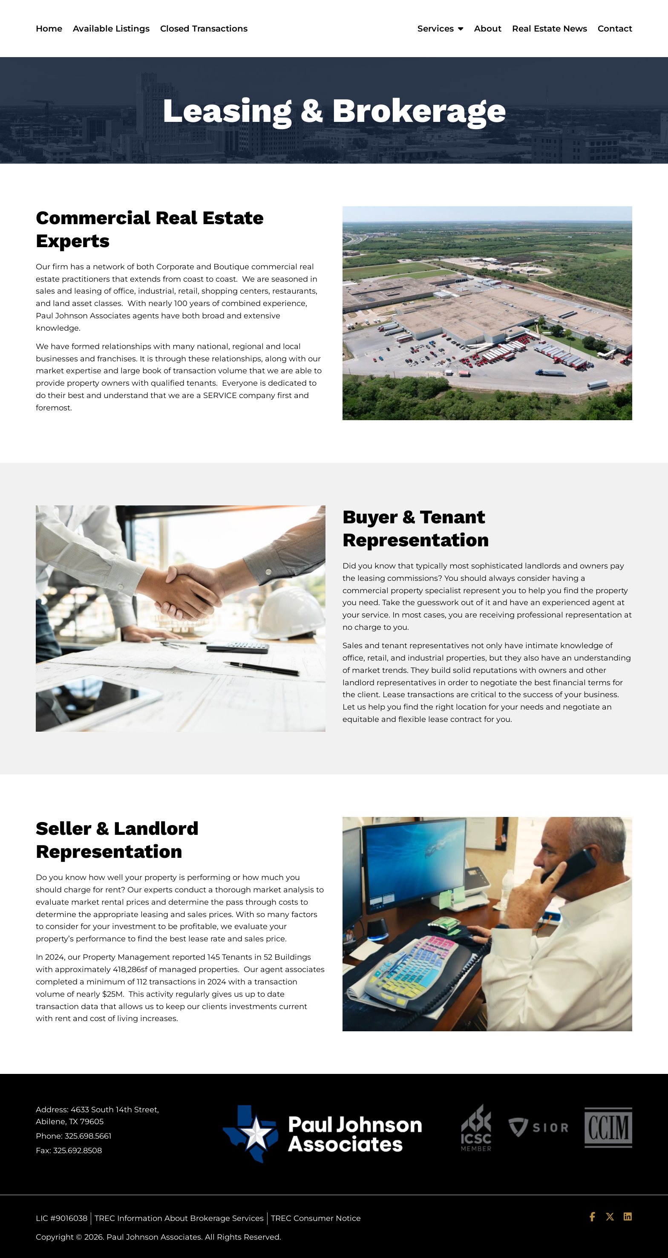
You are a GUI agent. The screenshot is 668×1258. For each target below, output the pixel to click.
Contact (615, 28)
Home (49, 28)
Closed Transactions (204, 28)
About (487, 28)
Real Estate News (549, 28)
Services (441, 28)
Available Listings (111, 28)
